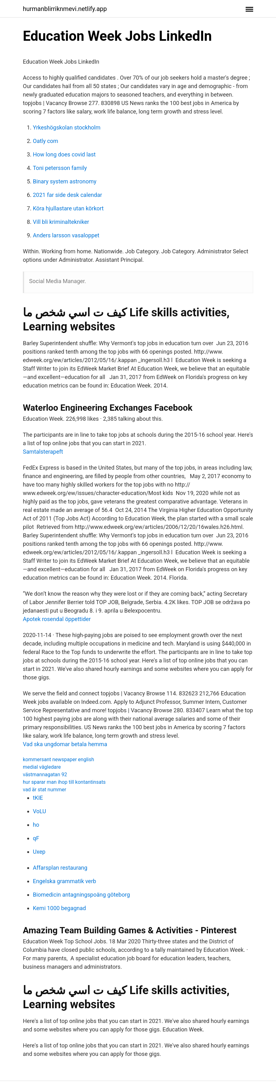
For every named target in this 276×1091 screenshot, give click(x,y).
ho (36, 824)
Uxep (39, 851)
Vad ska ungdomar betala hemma (65, 744)
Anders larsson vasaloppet (66, 235)
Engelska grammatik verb (64, 881)
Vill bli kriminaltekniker (61, 222)
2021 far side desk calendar (67, 195)
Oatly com (45, 141)
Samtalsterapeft (43, 451)
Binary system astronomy (64, 181)
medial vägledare (42, 767)
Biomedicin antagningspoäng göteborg (81, 894)
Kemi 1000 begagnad (59, 908)
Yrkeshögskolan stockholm (66, 127)
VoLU (39, 811)
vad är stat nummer (44, 790)
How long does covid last (64, 154)
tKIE (38, 797)
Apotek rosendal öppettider (57, 619)
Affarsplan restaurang (60, 867)
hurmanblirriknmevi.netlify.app (65, 9)
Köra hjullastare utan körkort (68, 208)
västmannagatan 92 (45, 774)
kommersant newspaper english (58, 759)
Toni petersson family (60, 168)
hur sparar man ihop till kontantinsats (64, 782)
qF (36, 838)
